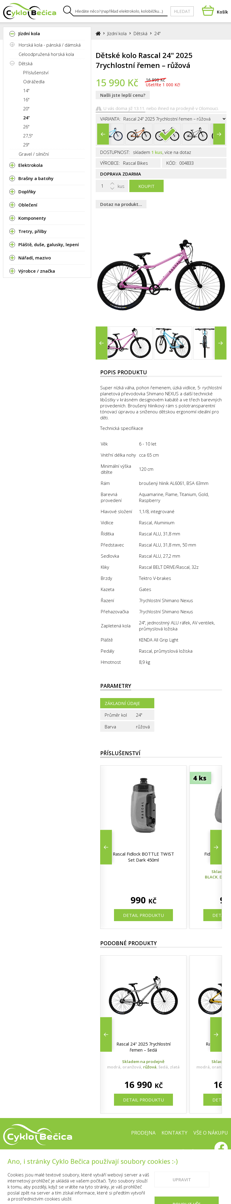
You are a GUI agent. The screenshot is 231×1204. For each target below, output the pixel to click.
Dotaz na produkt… (121, 204)
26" (26, 127)
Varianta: (110, 119)
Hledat (182, 11)
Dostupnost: (115, 152)
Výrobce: (110, 163)
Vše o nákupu (210, 1132)
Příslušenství (35, 72)
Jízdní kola (117, 33)
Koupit (146, 186)
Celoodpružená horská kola (46, 54)
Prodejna (143, 1132)
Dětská (25, 63)
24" (26, 118)
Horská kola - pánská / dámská (50, 45)
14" (26, 90)
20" (26, 109)
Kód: (171, 163)
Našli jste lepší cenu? (122, 95)
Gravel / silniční (34, 154)
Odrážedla (34, 81)
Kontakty (174, 1132)
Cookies (145, 1152)
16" (26, 100)
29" (26, 145)
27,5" (28, 136)
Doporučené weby (184, 1152)
